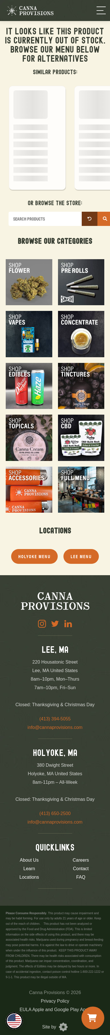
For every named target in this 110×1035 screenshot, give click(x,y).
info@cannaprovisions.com (54, 727)
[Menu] (101, 10)
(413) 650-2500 (55, 813)
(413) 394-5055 (55, 718)
